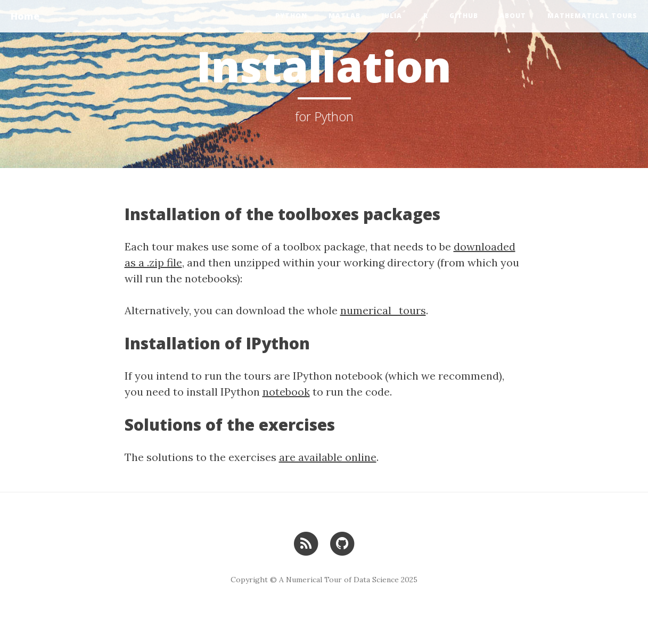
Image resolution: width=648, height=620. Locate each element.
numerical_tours (383, 310)
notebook (286, 391)
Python (291, 15)
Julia (392, 15)
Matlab (344, 15)
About (512, 15)
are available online (327, 457)
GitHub (463, 15)
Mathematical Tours (592, 15)
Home (25, 16)
